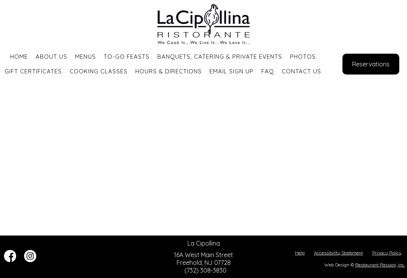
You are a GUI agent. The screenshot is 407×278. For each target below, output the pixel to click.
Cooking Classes (99, 71)
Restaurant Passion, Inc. (380, 265)
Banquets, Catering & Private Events (219, 56)
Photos (303, 56)
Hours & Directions (168, 71)
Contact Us (301, 71)
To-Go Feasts (127, 56)
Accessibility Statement (338, 253)
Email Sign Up (231, 71)
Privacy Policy (387, 253)
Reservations (371, 64)
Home (19, 56)
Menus (85, 56)
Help (300, 253)
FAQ (267, 71)
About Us (51, 56)
